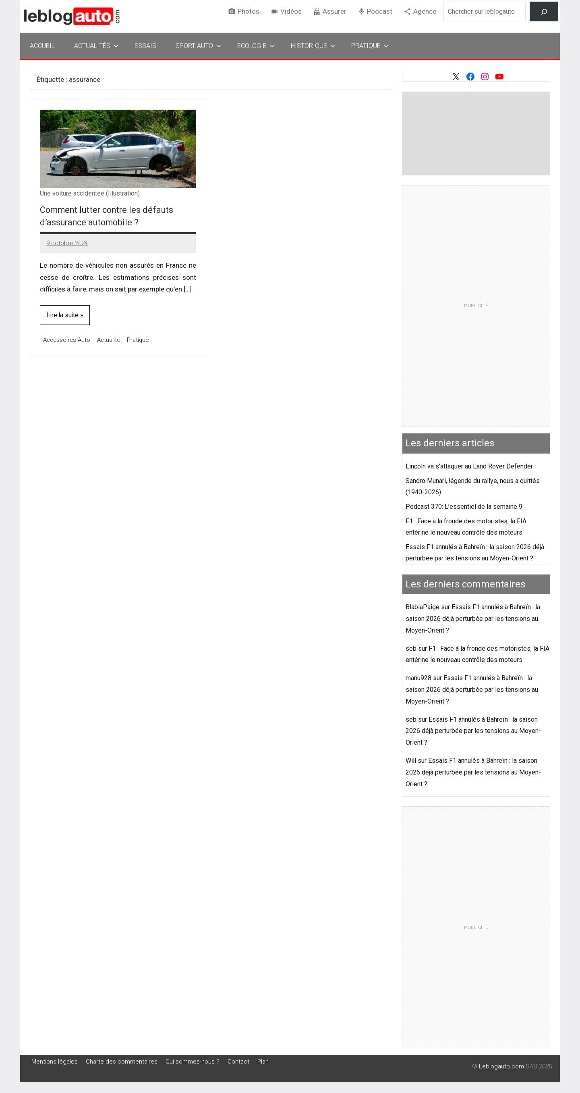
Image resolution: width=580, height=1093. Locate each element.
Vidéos (291, 11)
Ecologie (256, 46)
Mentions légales (54, 1061)
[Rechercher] (544, 11)
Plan (263, 1061)
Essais (145, 46)
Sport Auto (198, 46)
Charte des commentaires (121, 1061)
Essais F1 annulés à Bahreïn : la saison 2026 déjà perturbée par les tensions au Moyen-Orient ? (473, 618)
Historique (313, 46)
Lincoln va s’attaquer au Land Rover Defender (469, 466)
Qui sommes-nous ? (193, 1061)
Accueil (42, 46)
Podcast (379, 11)
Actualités (96, 46)
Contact (238, 1061)
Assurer (334, 11)
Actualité (110, 340)
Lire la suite (63, 315)
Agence (424, 11)
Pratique (370, 46)
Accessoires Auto (67, 340)
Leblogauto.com (501, 1066)
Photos (248, 11)
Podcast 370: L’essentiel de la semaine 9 (464, 506)
